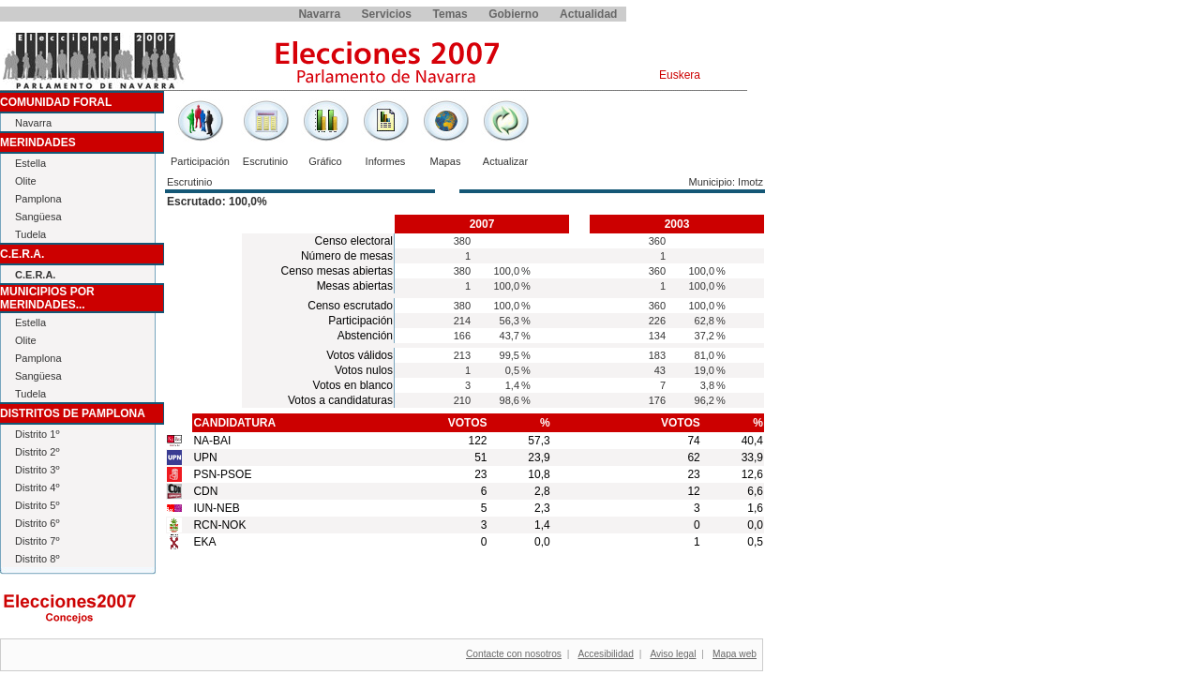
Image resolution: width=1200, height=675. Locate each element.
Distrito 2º (37, 452)
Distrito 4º (37, 487)
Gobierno (513, 14)
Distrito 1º (37, 434)
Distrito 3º (37, 469)
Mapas (444, 161)
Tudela (30, 234)
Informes (386, 161)
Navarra (319, 14)
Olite (26, 181)
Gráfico (324, 161)
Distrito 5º (37, 505)
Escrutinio (265, 161)
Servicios (387, 14)
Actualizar (505, 161)
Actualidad (588, 14)
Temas (450, 14)
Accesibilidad (605, 654)
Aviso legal (673, 654)
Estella (30, 163)
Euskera (679, 75)
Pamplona (38, 198)
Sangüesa (38, 216)
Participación (200, 161)
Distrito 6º (37, 523)
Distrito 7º (37, 541)
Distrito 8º (37, 558)
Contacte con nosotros (514, 654)
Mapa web (734, 654)
